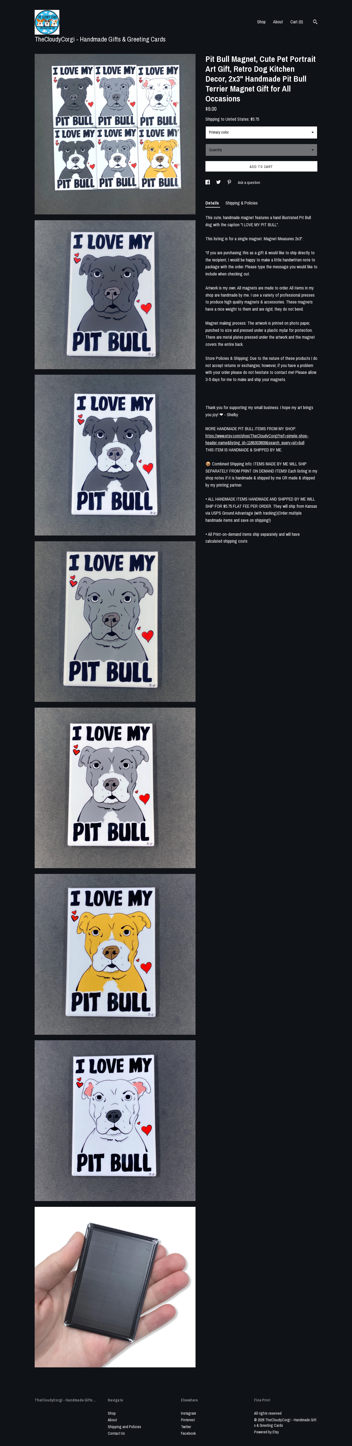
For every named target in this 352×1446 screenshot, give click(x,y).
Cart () (296, 22)
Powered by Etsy (266, 1432)
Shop (261, 22)
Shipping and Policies (124, 1426)
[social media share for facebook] (208, 182)
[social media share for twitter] (219, 182)
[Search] (315, 23)
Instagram (188, 1413)
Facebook (188, 1433)
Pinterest (188, 1419)
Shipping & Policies (242, 203)
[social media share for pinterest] (229, 182)
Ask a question (249, 182)
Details (212, 203)
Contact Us (116, 1433)
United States (237, 119)
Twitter (186, 1426)
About (278, 22)
